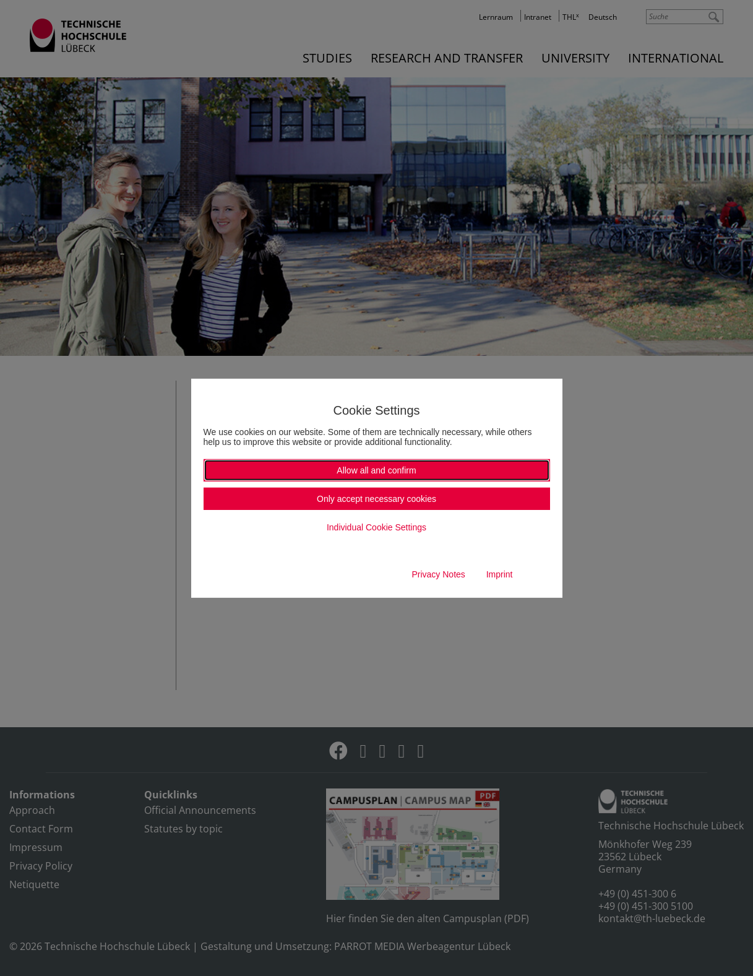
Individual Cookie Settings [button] (376, 527)
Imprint (499, 574)
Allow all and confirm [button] (376, 470)
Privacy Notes (438, 574)
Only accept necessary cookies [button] (376, 499)
